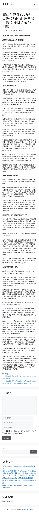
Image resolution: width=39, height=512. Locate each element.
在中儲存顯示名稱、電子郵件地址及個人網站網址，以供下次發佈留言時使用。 (20, 432)
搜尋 (3, 449)
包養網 (24, 57)
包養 (9, 113)
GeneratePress (29, 509)
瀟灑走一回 (7, 4)
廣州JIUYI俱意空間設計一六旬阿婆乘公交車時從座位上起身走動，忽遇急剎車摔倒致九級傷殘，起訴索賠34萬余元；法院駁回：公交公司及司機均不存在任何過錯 (19, 473)
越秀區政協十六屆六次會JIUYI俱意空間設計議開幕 (17, 478)
